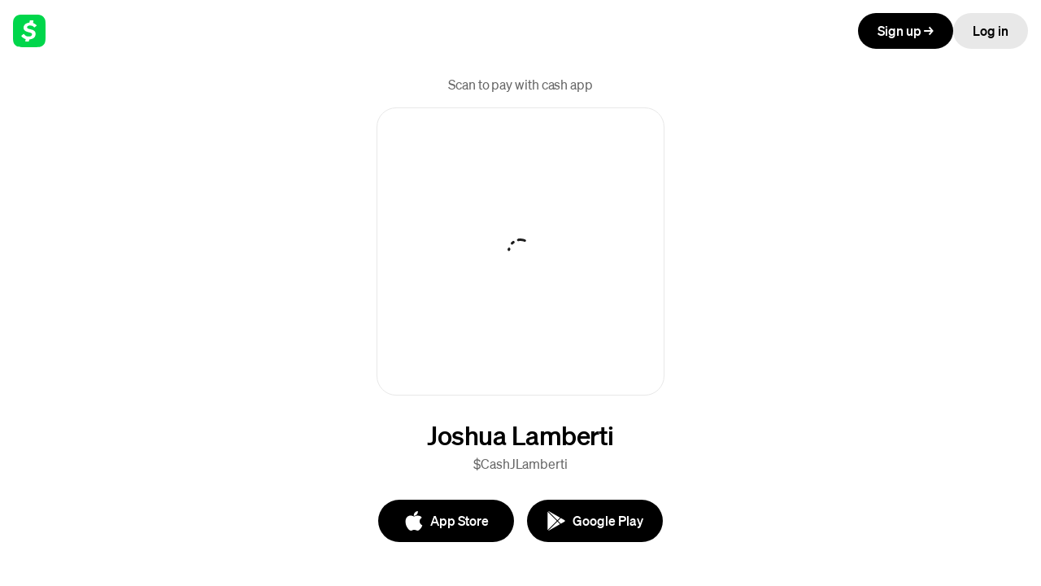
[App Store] (446, 521)
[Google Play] (595, 521)
